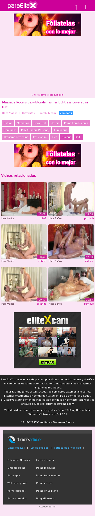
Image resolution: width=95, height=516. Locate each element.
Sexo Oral (40, 123)
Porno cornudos (17, 498)
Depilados (10, 130)
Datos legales (16, 447)
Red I (78, 137)
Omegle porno (16, 467)
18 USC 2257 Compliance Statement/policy (47, 422)
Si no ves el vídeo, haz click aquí (47, 94)
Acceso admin (47, 506)
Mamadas (23, 123)
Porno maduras (45, 467)
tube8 (43, 218)
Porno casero (44, 483)
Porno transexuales (48, 475)
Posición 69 (40, 137)
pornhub (89, 218)
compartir (66, 113)
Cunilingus (60, 130)
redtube (42, 261)
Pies (54, 137)
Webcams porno (17, 483)
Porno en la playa (47, 490)
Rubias (8, 123)
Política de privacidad (67, 447)
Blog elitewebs (45, 498)
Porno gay (13, 475)
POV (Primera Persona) (35, 130)
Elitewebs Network (18, 460)
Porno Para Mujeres (76, 123)
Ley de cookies (39, 447)
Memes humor (45, 460)
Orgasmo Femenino (16, 137)
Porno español (16, 490)
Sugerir (66, 137)
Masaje (55, 123)
